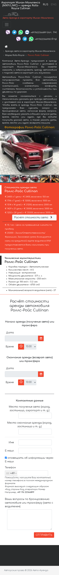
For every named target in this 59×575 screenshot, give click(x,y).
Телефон (10, 467)
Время (10, 346)
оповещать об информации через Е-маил (29, 460)
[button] (56, 152)
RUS (45, 4)
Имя (11, 442)
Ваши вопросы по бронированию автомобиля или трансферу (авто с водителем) (29, 503)
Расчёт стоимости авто (33, 217)
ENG (53, 4)
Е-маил (9, 450)
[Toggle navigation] (6, 25)
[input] (21, 338)
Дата (10, 332)
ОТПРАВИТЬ (44, 535)
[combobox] (11, 473)
